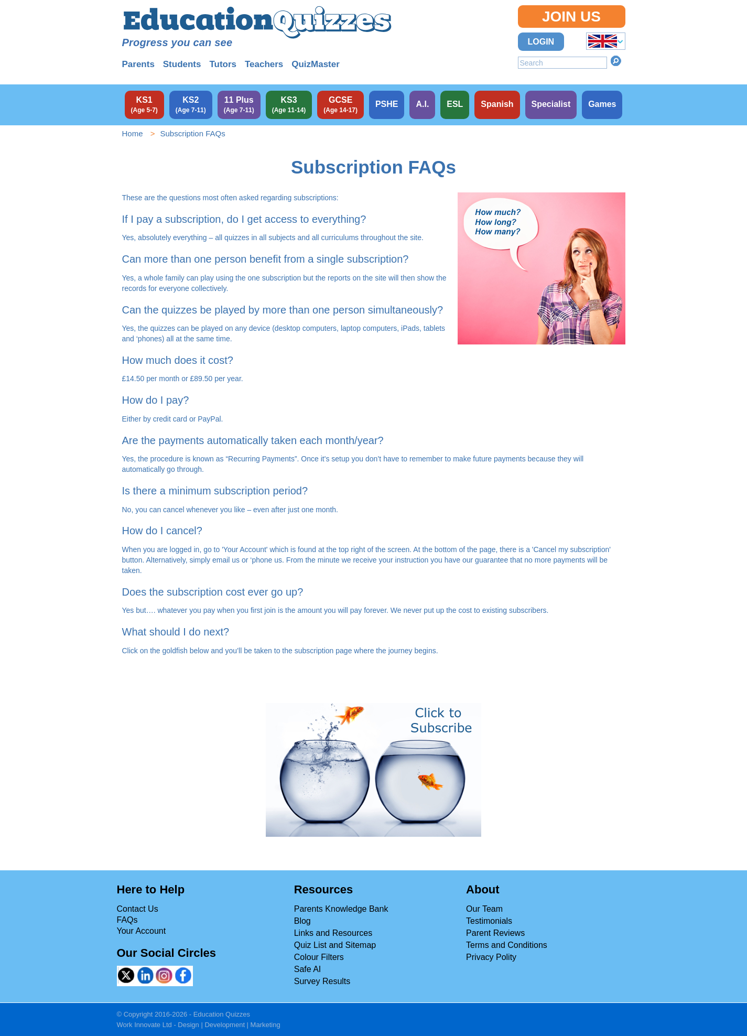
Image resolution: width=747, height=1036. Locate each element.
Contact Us (137, 908)
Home (132, 133)
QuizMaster (315, 64)
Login (541, 41)
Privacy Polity (491, 957)
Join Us (571, 16)
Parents (138, 64)
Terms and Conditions (506, 945)
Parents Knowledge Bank (341, 908)
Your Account (141, 930)
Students (182, 64)
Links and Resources (333, 933)
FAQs (127, 919)
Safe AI (307, 969)
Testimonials (489, 920)
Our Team (484, 908)
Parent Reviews (495, 933)
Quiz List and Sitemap (335, 945)
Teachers (264, 64)
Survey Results (322, 981)
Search (616, 61)
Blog (302, 920)
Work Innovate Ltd (144, 1025)
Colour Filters (319, 957)
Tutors (222, 64)
